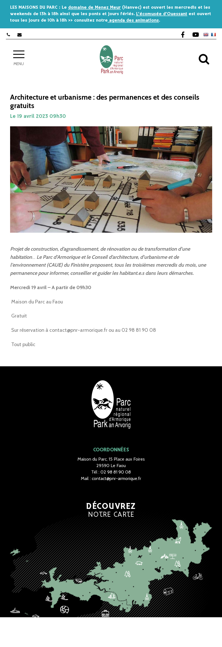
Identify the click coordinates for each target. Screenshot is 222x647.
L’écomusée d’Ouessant (161, 14)
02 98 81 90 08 (115, 472)
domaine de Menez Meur (94, 7)
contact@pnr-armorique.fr (116, 478)
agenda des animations (133, 20)
